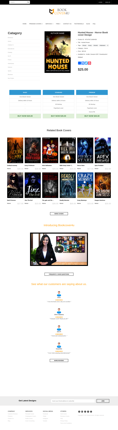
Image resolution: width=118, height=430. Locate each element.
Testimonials (79, 24)
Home (24, 24)
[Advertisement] (59, 380)
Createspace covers (30, 416)
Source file (92, 112)
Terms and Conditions (66, 423)
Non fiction (11, 79)
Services (49, 24)
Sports (9, 71)
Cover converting (29, 421)
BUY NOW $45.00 (91, 117)
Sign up (107, 2)
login (100, 2)
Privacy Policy (64, 421)
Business (10, 75)
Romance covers (64, 416)
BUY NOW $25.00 (25, 117)
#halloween (102, 45)
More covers (59, 214)
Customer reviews (13, 414)
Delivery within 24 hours (25, 101)
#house (84, 45)
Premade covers (29, 414)
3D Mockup (58, 105)
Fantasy (10, 52)
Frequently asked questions (59, 274)
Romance (10, 37)
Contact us (67, 24)
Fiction (9, 60)
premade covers (36, 24)
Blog (88, 24)
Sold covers (63, 414)
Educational (11, 48)
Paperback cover (58, 109)
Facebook (45, 414)
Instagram (45, 419)
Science (10, 67)
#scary (90, 45)
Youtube (45, 421)
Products (10, 416)
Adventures (11, 64)
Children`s (11, 45)
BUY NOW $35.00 (58, 117)
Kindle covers (29, 419)
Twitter (44, 416)
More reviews (59, 361)
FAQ (94, 24)
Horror (9, 41)
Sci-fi (9, 56)
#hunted (95, 45)
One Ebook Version (25, 97)
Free (58, 24)
